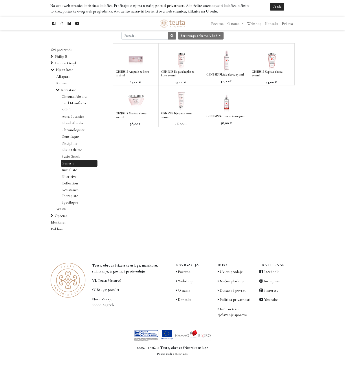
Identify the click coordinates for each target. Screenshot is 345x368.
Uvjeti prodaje (231, 271)
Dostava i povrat (233, 290)
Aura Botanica (73, 116)
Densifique (70, 136)
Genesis (68, 163)
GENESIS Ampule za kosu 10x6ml (132, 73)
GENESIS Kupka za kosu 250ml (267, 73)
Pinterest (271, 290)
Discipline (69, 143)
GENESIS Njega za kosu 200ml (176, 115)
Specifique (70, 202)
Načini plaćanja (232, 281)
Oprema (61, 215)
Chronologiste (73, 130)
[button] (201, 36)
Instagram (272, 281)
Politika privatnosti (235, 299)
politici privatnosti (169, 5)
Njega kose (64, 69)
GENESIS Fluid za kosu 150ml (225, 74)
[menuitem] (217, 23)
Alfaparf (63, 76)
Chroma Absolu (74, 96)
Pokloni (57, 229)
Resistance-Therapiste (71, 193)
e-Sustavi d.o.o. (180, 353)
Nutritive (69, 176)
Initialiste (69, 170)
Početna (184, 271)
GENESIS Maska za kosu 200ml (131, 115)
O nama (184, 290)
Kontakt (184, 299)
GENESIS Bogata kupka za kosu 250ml (177, 73)
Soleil (66, 110)
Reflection (70, 183)
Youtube (271, 299)
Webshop (185, 281)
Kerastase (68, 90)
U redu (277, 7)
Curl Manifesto (74, 103)
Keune (61, 83)
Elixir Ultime (72, 150)
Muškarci (58, 222)
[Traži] (172, 36)
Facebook (271, 271)
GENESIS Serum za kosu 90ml (225, 116)
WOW (61, 209)
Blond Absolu (72, 123)
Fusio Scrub (71, 156)
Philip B (61, 56)
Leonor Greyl (65, 63)
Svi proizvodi (61, 49)
